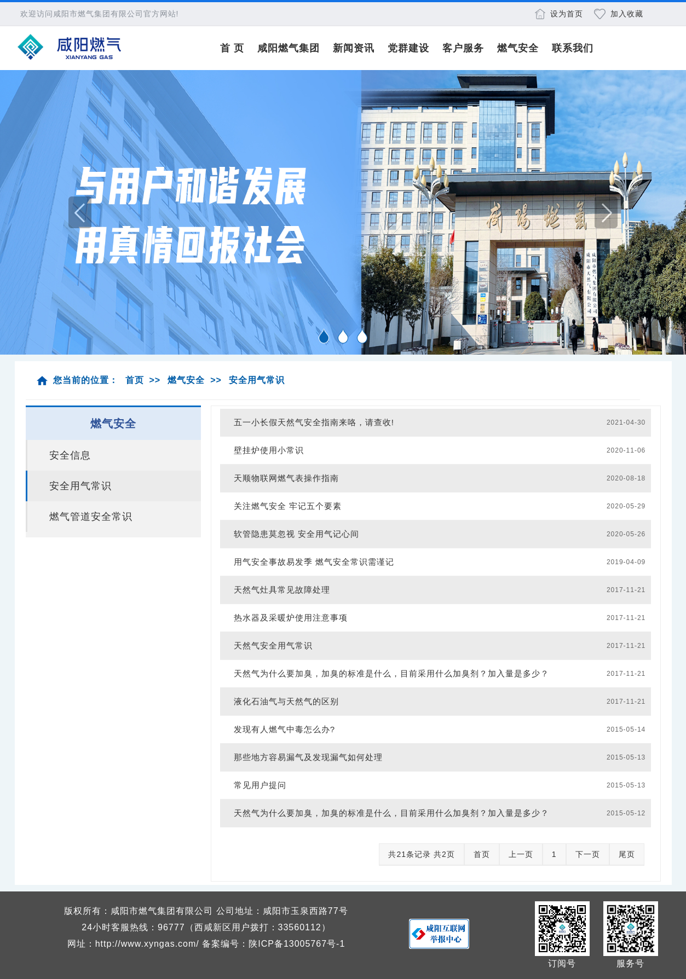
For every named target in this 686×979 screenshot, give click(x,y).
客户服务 (463, 48)
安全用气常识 (257, 380)
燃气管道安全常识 (90, 516)
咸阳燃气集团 (288, 48)
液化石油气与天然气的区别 (286, 701)
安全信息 (70, 455)
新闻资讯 (353, 48)
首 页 (232, 48)
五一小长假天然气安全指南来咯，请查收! (314, 422)
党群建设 (408, 48)
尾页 (627, 854)
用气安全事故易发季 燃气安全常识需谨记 (314, 561)
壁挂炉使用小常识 (269, 450)
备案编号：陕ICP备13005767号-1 (273, 943)
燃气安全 (518, 48)
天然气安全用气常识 (273, 645)
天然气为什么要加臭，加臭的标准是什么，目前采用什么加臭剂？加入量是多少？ (391, 673)
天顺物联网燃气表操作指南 (286, 478)
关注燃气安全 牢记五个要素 (288, 506)
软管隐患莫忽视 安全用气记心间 (296, 533)
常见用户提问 (260, 785)
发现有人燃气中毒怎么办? (284, 729)
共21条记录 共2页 (421, 854)
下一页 (587, 854)
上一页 (521, 854)
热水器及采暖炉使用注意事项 (291, 617)
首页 (134, 380)
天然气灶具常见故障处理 (282, 589)
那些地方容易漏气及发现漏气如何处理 (308, 757)
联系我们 (572, 48)
